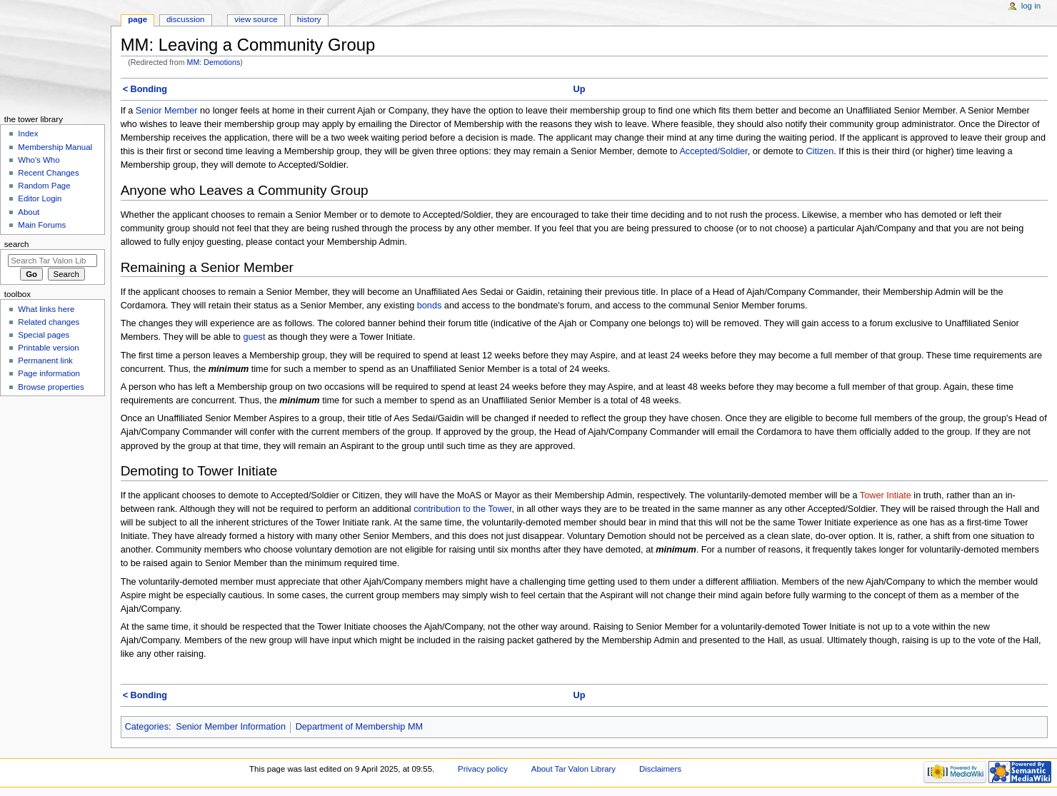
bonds (429, 306)
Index (28, 133)
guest (254, 337)
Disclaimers (660, 769)
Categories (147, 727)
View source (255, 19)
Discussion (185, 19)
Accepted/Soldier (713, 151)
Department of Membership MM (359, 727)
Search (16, 244)
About (28, 212)
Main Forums (42, 225)
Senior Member (167, 111)
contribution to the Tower (462, 509)
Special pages (43, 335)
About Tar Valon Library (573, 769)
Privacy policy (483, 769)
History (309, 19)
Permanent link (45, 360)
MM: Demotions (214, 62)
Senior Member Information (231, 727)
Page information (49, 373)
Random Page (44, 185)
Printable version (48, 347)
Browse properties (51, 387)
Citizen (819, 151)
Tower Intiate (885, 495)
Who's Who (38, 160)
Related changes (48, 322)
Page (137, 19)
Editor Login (39, 198)
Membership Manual (55, 147)
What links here (46, 309)
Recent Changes (48, 172)
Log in (1031, 5)
